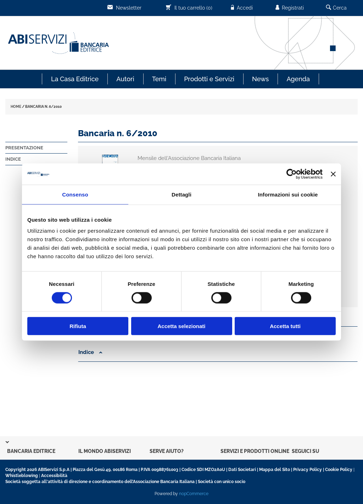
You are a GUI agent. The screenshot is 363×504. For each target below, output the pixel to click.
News (260, 79)
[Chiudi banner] (333, 173)
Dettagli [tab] (181, 194)
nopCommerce (193, 493)
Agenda (298, 79)
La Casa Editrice (75, 79)
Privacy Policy (307, 469)
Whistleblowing (21, 475)
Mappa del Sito (274, 469)
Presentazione (24, 147)
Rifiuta (77, 326)
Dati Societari (242, 469)
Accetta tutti (285, 326)
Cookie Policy (338, 469)
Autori (125, 79)
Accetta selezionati (181, 326)
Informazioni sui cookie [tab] (288, 194)
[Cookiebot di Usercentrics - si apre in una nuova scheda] (292, 173)
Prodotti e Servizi (209, 79)
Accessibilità (54, 475)
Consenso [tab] (75, 194)
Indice (13, 159)
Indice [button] (90, 352)
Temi (159, 79)
